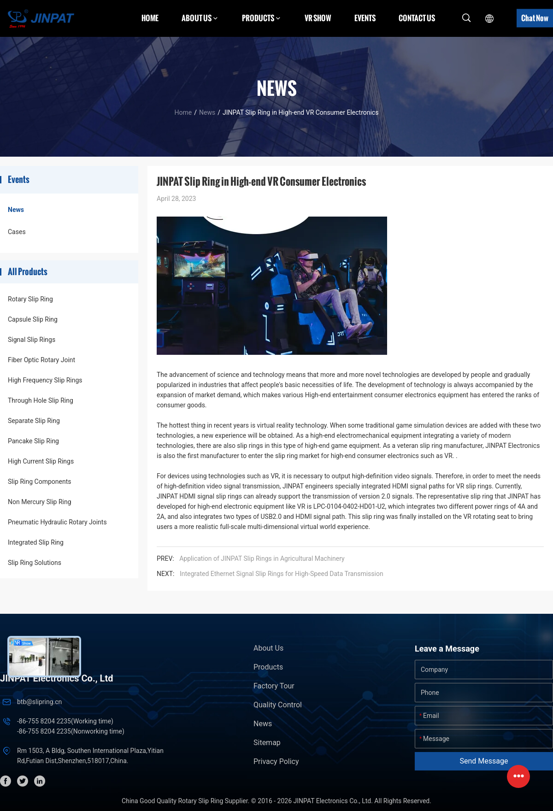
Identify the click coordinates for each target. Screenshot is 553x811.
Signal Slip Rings (31, 339)
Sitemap (267, 742)
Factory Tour (273, 686)
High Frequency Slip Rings (45, 380)
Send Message (484, 761)
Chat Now (534, 18)
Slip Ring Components (39, 481)
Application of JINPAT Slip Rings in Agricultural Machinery (261, 558)
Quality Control (277, 704)
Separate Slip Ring (34, 420)
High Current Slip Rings (41, 461)
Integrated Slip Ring (36, 542)
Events (365, 18)
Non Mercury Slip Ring (39, 501)
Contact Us (417, 18)
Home (150, 18)
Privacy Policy (276, 761)
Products (268, 667)
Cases (17, 231)
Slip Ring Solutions (34, 562)
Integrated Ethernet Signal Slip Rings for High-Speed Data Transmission (281, 573)
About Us (268, 648)
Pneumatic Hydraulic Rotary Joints (57, 522)
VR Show (318, 18)
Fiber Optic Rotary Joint (41, 360)
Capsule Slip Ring (33, 319)
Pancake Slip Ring (33, 441)
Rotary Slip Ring (30, 299)
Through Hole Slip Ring (40, 400)
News (207, 112)
